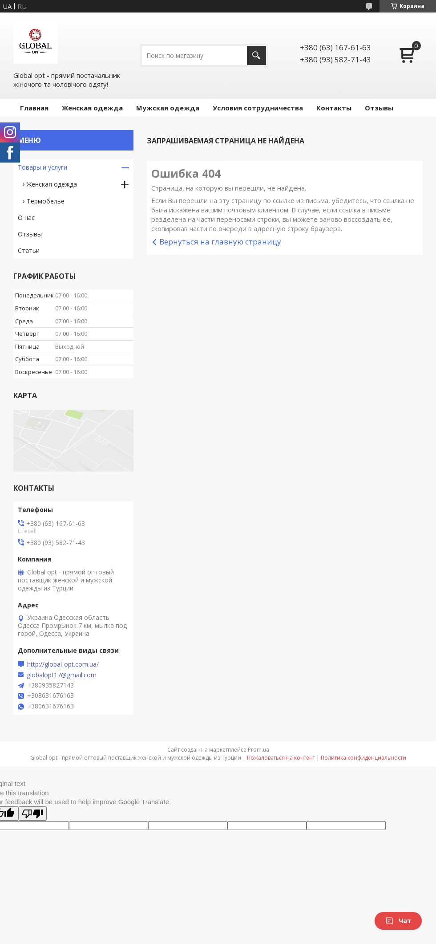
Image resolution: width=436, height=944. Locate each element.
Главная (34, 107)
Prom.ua (258, 749)
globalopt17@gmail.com (62, 675)
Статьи (29, 250)
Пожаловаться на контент (281, 757)
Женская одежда (92, 107)
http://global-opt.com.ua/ (63, 664)
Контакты (333, 107)
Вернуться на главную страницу (220, 241)
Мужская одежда (167, 107)
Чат (398, 920)
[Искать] (256, 55)
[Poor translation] (32, 813)
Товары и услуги (42, 167)
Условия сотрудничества (258, 107)
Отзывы (379, 107)
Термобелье (46, 201)
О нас (26, 217)
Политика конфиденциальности (363, 757)
